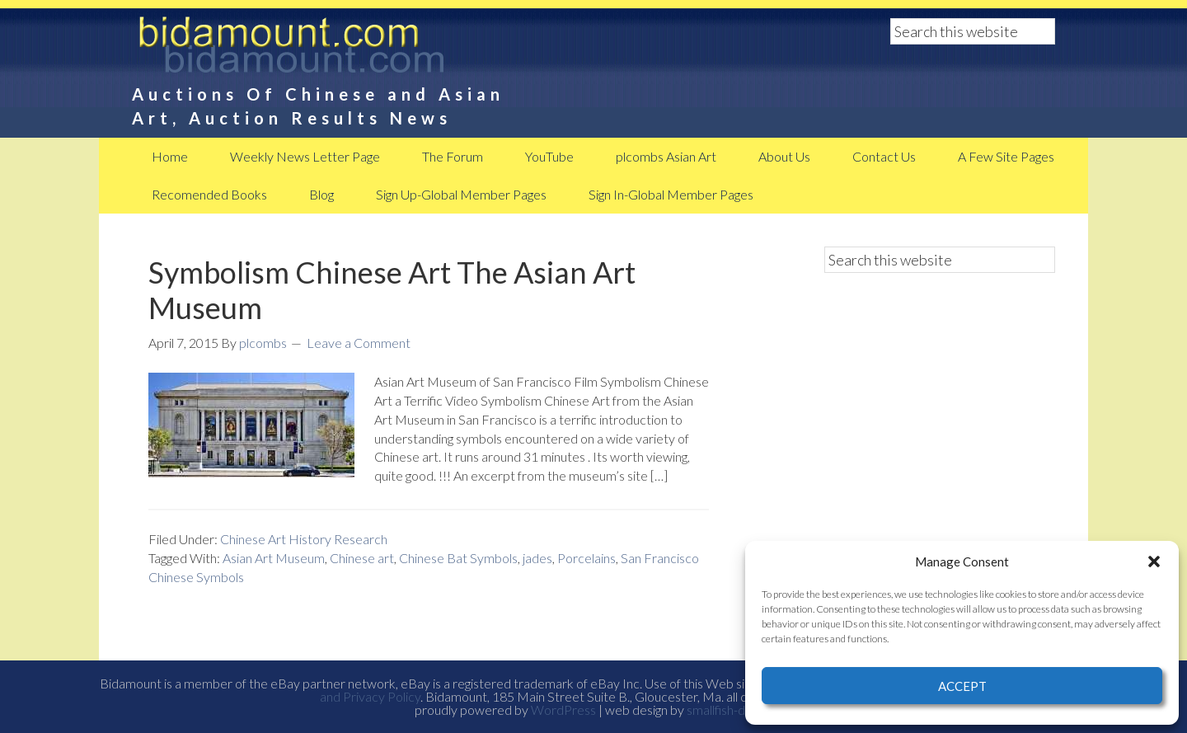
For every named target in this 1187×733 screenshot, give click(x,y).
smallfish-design (730, 709)
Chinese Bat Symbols (458, 558)
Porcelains (586, 558)
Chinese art (362, 558)
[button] (1154, 561)
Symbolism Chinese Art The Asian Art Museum (392, 290)
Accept (962, 686)
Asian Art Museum (274, 558)
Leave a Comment (359, 342)
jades (537, 558)
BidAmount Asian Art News (346, 49)
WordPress (563, 709)
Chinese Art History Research (303, 539)
